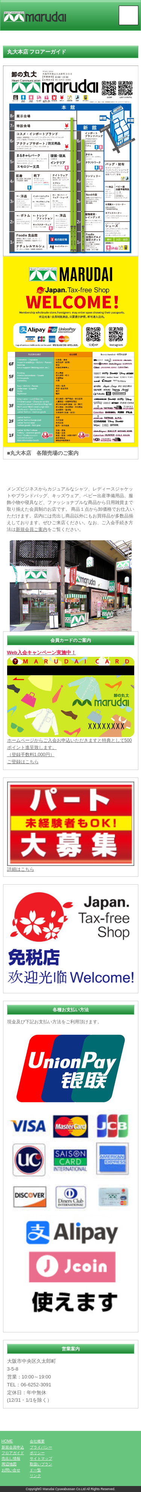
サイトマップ (41, 1458)
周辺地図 (9, 1464)
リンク (35, 1476)
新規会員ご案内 (31, 529)
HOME (7, 1441)
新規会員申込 (13, 1447)
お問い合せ (11, 1470)
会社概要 (37, 1441)
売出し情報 (11, 1458)
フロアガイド (13, 1453)
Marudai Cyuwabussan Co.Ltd (64, 1489)
